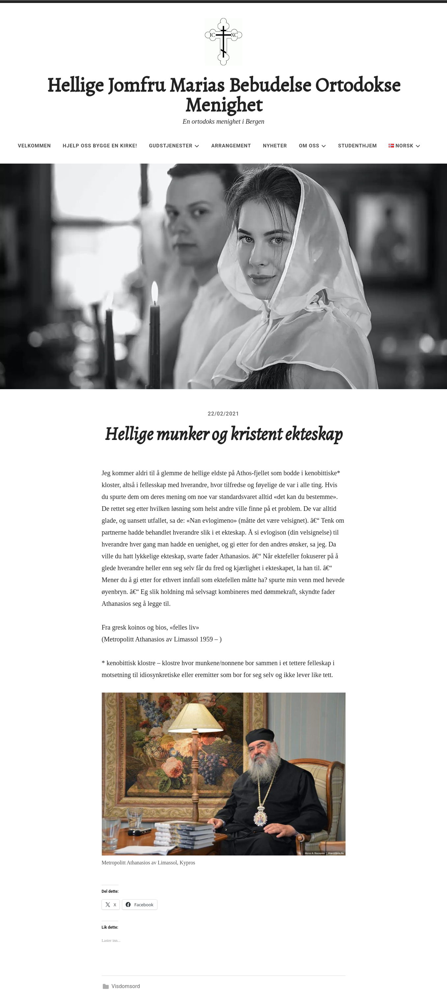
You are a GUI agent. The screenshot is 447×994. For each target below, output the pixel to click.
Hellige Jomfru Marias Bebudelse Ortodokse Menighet (223, 95)
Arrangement (231, 146)
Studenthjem (357, 146)
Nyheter (275, 146)
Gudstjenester (174, 146)
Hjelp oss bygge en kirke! (100, 146)
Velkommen (34, 146)
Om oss (312, 146)
